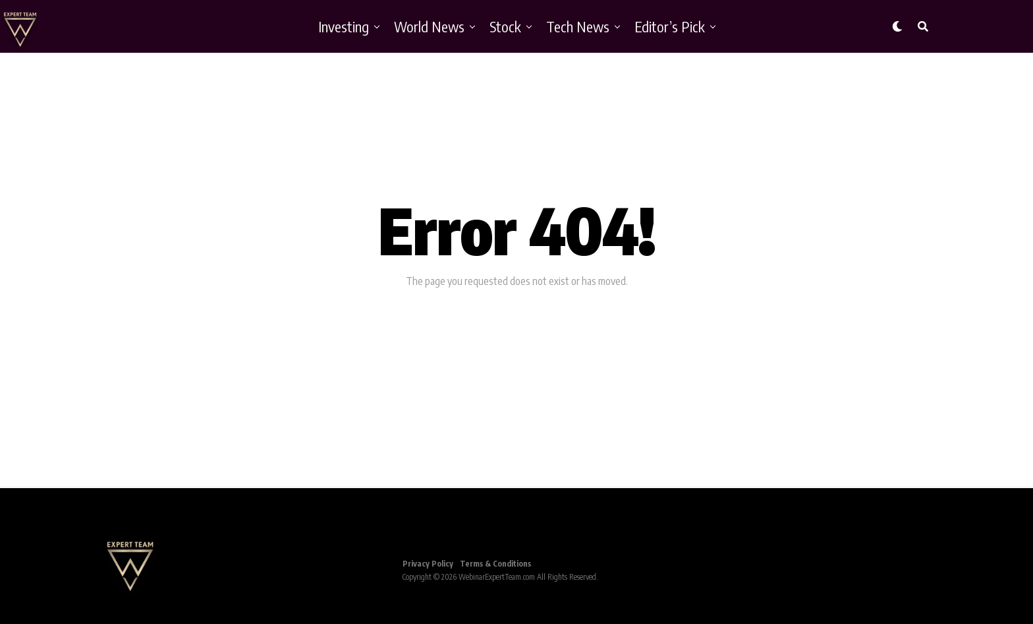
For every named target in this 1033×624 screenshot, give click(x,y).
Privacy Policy (428, 564)
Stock (505, 26)
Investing (343, 26)
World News (429, 26)
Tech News (577, 26)
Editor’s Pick (669, 26)
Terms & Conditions (495, 564)
